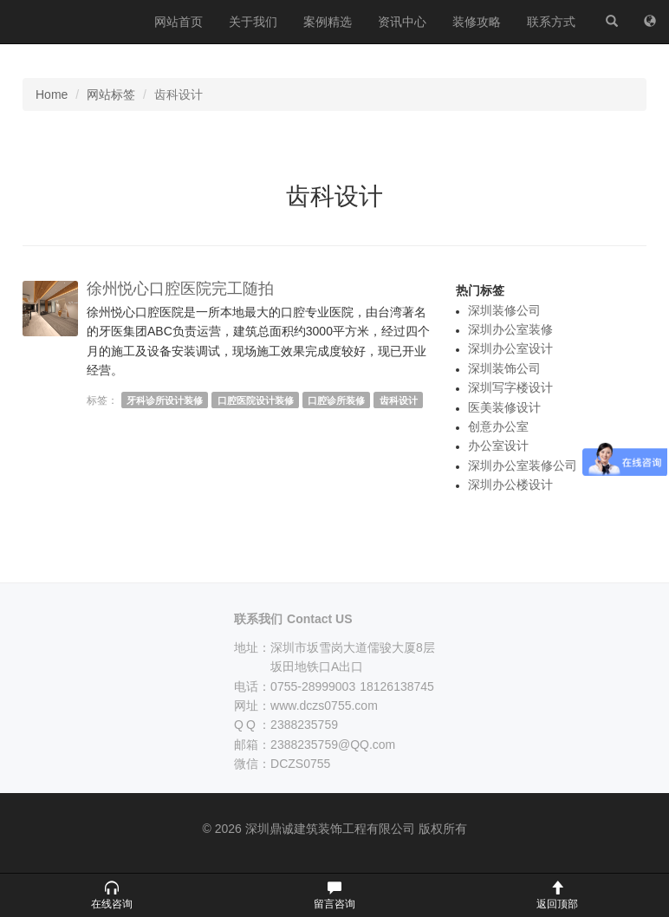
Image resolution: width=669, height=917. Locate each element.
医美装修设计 (504, 407)
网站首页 (178, 22)
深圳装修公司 (504, 310)
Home (52, 94)
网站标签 (111, 94)
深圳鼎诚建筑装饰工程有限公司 (70, 21)
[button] (111, 895)
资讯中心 (402, 22)
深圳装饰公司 (504, 368)
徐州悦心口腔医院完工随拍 (180, 288)
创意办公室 (498, 426)
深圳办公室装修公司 (522, 465)
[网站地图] (650, 21)
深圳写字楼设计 (510, 387)
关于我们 (253, 22)
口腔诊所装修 (336, 400)
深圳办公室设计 (510, 348)
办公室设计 (498, 445)
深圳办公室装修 (510, 329)
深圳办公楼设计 (510, 484)
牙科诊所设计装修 (165, 400)
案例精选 (327, 22)
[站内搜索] (612, 21)
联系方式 (551, 22)
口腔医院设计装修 (256, 400)
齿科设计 (399, 400)
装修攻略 (476, 22)
